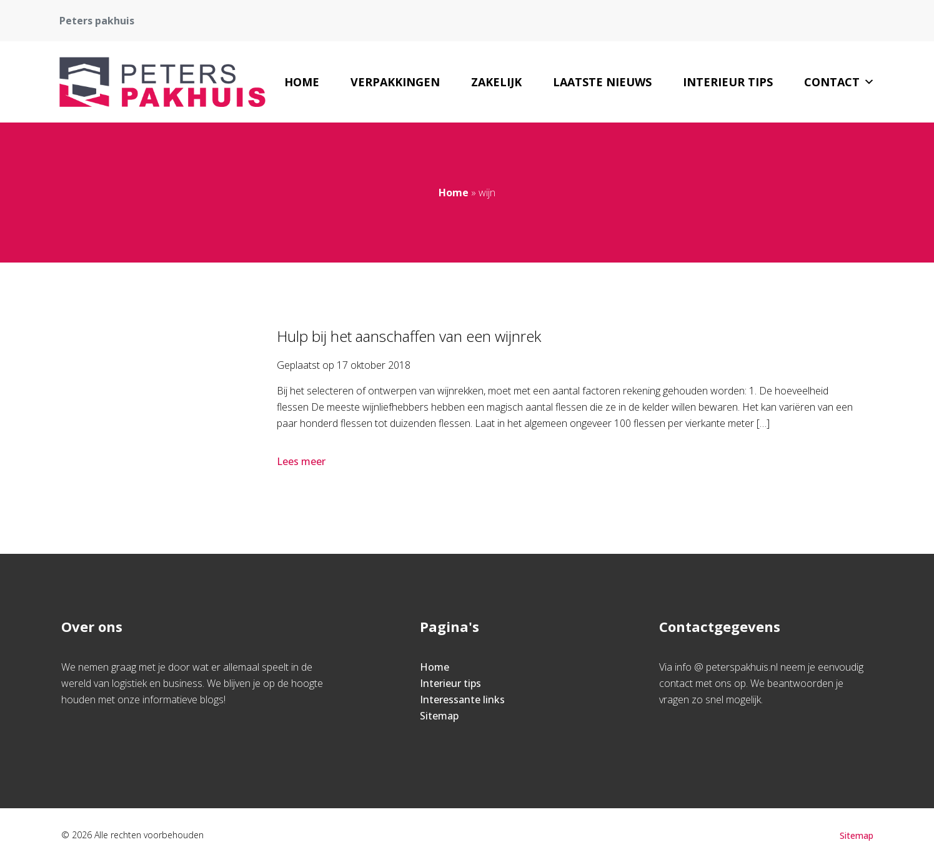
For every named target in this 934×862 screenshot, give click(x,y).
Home (301, 81)
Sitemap (439, 716)
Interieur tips (728, 81)
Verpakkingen (395, 81)
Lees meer (302, 461)
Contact (839, 82)
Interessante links (462, 699)
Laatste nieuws (602, 81)
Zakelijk (496, 81)
